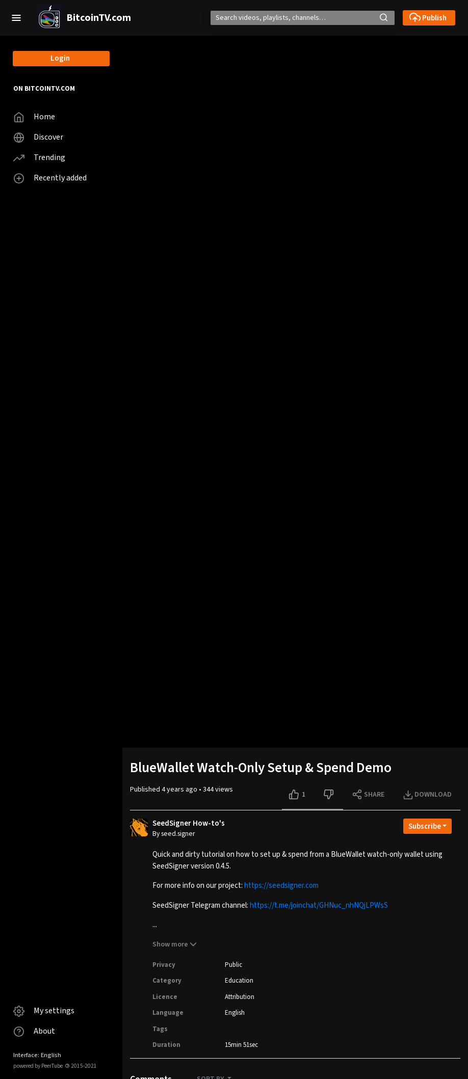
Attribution (239, 997)
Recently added (50, 178)
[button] (16, 18)
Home (34, 117)
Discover (38, 137)
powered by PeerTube (38, 1066)
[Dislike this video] (330, 794)
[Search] (299, 17)
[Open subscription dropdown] (427, 826)
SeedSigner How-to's (188, 824)
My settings (43, 1011)
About (34, 1031)
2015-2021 (81, 1066)
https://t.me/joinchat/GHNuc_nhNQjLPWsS (319, 905)
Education (239, 980)
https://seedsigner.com (281, 885)
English (235, 1012)
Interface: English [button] (37, 1055)
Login (60, 58)
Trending (39, 158)
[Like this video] (299, 794)
